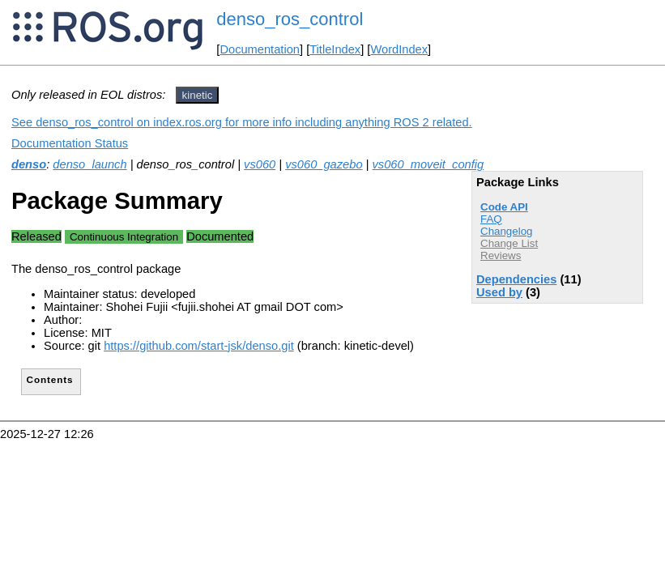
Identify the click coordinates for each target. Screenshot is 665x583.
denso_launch (89, 164)
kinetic (197, 95)
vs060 (259, 164)
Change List (509, 243)
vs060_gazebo (323, 164)
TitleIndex (334, 49)
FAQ (491, 219)
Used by (499, 292)
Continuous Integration (124, 237)
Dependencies (516, 279)
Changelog (506, 231)
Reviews (500, 255)
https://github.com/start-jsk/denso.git (199, 345)
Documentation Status (69, 143)
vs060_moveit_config (428, 164)
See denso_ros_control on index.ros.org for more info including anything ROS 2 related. (241, 122)
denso (28, 164)
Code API (504, 207)
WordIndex (399, 49)
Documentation (260, 49)
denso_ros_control (289, 19)
